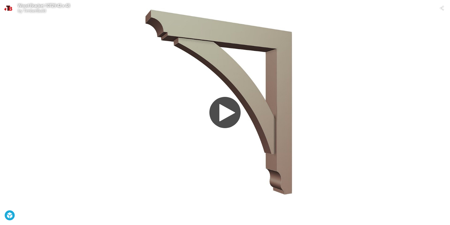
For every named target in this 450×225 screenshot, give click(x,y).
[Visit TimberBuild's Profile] (8, 8)
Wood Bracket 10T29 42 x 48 (44, 5)
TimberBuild (34, 10)
